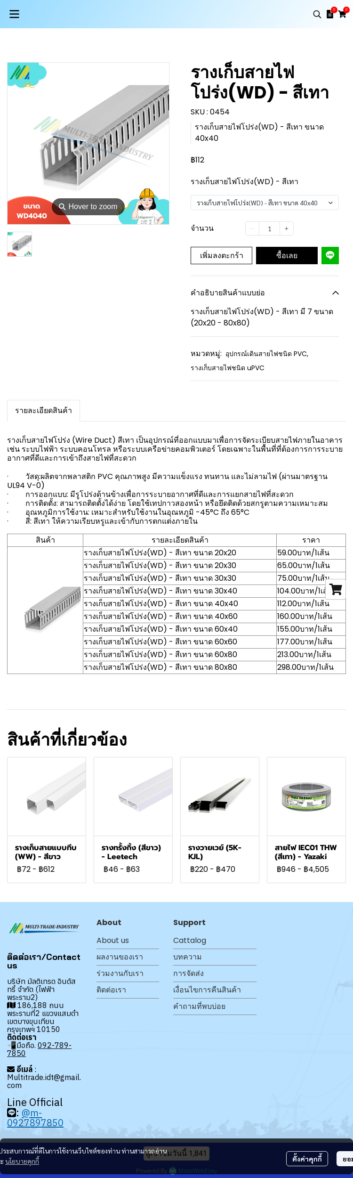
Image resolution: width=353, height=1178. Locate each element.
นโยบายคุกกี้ (22, 1161)
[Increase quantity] (286, 228)
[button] (317, 14)
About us (112, 940)
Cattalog (189, 940)
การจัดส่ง (188, 973)
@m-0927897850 (35, 1118)
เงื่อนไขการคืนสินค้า (207, 989)
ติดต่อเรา (111, 989)
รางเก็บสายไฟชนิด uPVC (228, 368)
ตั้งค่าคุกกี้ (307, 1158)
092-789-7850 (39, 1049)
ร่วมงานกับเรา (120, 973)
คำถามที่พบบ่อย (199, 1006)
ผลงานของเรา (119, 956)
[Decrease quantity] (252, 228)
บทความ (187, 956)
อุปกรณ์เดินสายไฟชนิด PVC (266, 353)
